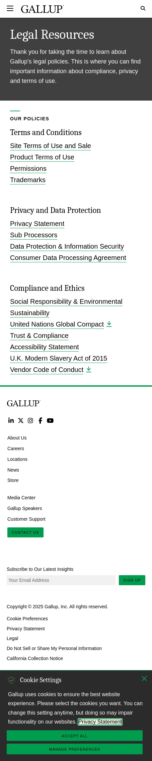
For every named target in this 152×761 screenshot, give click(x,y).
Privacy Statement (37, 223)
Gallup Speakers (24, 508)
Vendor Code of (50, 369)
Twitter (20, 420)
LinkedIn (10, 420)
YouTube (50, 420)
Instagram (30, 420)
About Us (17, 437)
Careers (15, 448)
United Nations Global (60, 324)
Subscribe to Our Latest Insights (40, 569)
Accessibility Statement (44, 347)
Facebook (40, 420)
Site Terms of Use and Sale (50, 145)
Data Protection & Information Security (67, 246)
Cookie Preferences (27, 618)
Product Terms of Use (42, 157)
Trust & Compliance (39, 335)
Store (12, 480)
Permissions (28, 168)
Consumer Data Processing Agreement (68, 257)
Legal (12, 638)
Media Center (21, 497)
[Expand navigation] (10, 8)
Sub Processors (33, 235)
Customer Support (26, 518)
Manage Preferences (74, 749)
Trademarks (28, 179)
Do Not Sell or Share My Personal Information (54, 648)
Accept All (74, 736)
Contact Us (25, 532)
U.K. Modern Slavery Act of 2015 (58, 358)
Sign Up (132, 580)
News (13, 469)
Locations (17, 459)
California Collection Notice (35, 658)
